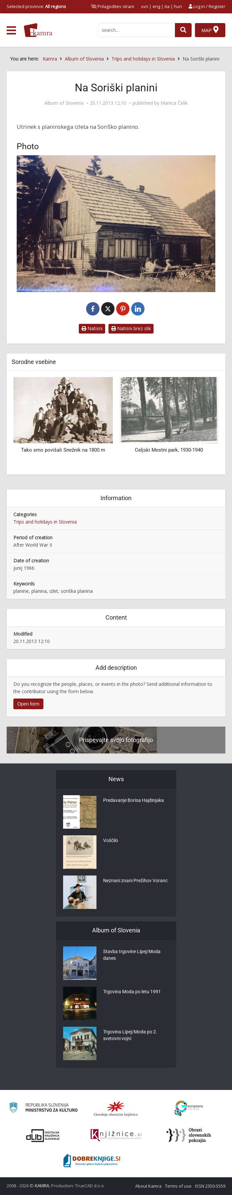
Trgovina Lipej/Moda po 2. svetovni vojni (130, 1035)
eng (156, 6)
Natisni (91, 328)
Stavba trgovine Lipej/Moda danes (132, 955)
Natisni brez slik (131, 328)
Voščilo (110, 840)
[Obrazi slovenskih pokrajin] (188, 1135)
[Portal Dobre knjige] (91, 1160)
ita (167, 6)
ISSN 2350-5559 (210, 1186)
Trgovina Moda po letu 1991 (132, 991)
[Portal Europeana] (188, 1108)
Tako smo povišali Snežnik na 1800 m (63, 450)
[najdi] (183, 30)
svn (144, 6)
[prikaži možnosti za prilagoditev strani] (112, 6)
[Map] (210, 30)
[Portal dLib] (43, 1135)
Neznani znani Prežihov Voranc (135, 880)
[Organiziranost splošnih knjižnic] (115, 1108)
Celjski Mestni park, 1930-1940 (169, 450)
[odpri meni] (11, 30)
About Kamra (148, 1186)
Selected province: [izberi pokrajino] (36, 6)
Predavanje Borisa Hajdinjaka (133, 800)
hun (178, 6)
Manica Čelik (174, 103)
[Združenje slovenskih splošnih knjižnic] (116, 1135)
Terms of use (178, 1186)
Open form (28, 704)
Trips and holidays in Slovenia (45, 522)
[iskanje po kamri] (136, 30)
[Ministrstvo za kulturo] (43, 1108)
